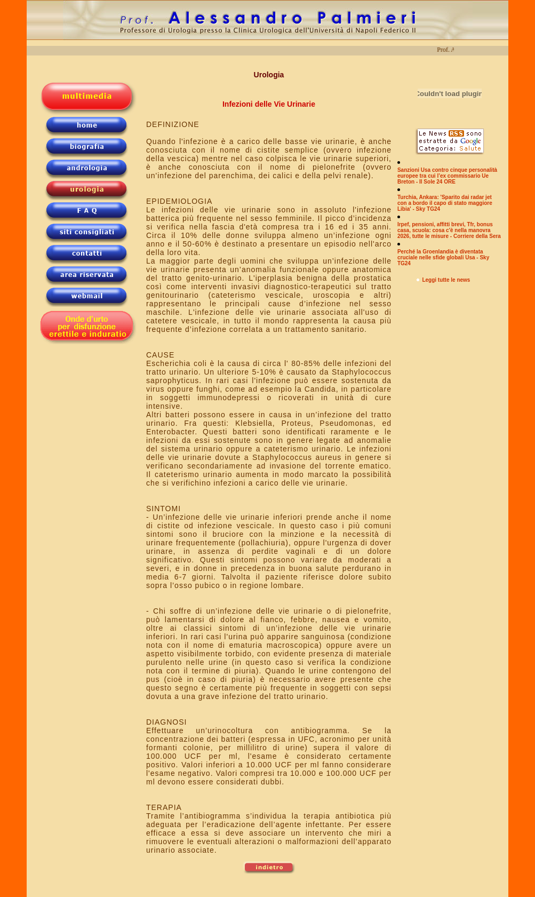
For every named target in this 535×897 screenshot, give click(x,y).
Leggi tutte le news (446, 280)
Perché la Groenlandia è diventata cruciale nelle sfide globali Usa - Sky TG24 (443, 257)
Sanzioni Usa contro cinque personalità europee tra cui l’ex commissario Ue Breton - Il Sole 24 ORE (447, 176)
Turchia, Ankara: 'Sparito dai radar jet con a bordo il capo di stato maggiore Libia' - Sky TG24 (444, 203)
